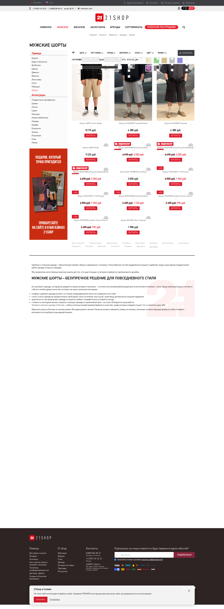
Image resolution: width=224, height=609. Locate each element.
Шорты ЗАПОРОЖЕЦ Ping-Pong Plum (133, 148)
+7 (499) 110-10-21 (40, 9)
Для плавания (78, 243)
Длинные (102, 246)
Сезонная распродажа (161, 27)
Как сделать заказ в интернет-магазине (38, 353)
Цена (98, 60)
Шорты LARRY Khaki (91, 148)
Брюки (35, 69)
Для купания (167, 243)
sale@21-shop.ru (93, 354)
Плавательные (95, 243)
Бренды (115, 27)
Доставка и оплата (37, 343)
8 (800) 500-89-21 (55, 9)
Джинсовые (112, 243)
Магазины (62, 343)
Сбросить (187, 53)
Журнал (61, 346)
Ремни (34, 142)
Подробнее (55, 599)
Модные (128, 246)
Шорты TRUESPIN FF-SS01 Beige (91, 196)
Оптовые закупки (172, 3)
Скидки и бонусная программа (37, 367)
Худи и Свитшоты (39, 62)
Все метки (154, 246)
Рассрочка (62, 361)
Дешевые (141, 246)
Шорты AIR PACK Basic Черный (133, 220)
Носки (34, 107)
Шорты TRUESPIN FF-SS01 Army (175, 172)
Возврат (33, 346)
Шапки (35, 103)
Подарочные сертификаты (43, 100)
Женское (79, 27)
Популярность (119, 60)
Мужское (62, 27)
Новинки (45, 27)
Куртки (35, 58)
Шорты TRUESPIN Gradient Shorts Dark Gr (176, 196)
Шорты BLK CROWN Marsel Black (133, 172)
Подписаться (184, 344)
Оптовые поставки (66, 355)
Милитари (140, 243)
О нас (60, 349)
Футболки (36, 65)
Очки (34, 139)
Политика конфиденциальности (39, 358)
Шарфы (35, 125)
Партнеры (62, 358)
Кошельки (36, 135)
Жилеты (35, 76)
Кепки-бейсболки (40, 117)
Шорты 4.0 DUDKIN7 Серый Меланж (133, 123)
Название (106, 60)
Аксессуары (97, 27)
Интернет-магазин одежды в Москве (48, 305)
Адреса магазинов (135, 3)
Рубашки (36, 86)
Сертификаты (133, 27)
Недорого (76, 246)
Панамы (35, 121)
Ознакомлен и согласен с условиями (140, 349)
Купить (91, 135)
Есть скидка (132, 60)
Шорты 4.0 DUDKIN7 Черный (175, 123)
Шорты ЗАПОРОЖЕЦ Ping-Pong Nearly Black (90, 172)
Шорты (35, 90)
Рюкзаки (36, 114)
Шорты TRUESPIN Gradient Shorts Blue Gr (91, 220)
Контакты (153, 3)
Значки (35, 132)
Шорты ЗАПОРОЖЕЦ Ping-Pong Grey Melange (175, 148)
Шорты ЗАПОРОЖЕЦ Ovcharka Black (133, 196)
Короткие (115, 246)
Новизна (90, 60)
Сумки (34, 110)
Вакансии (190, 3)
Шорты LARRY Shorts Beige (91, 123)
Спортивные (183, 243)
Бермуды (153, 243)
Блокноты (36, 128)
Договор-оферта (36, 363)
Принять (40, 599)
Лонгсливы (36, 79)
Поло (34, 83)
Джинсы (35, 72)
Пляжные (126, 243)
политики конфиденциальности (152, 349)
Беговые (89, 246)
